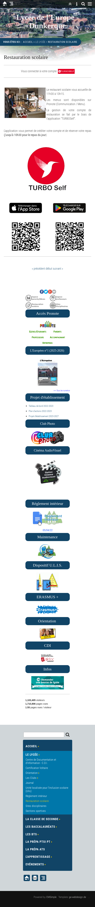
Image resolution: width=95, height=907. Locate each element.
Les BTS (31, 834)
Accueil (28, 41)
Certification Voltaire (37, 768)
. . (89, 897)
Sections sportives (36, 811)
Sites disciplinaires (36, 806)
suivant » (58, 268)
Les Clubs (31, 777)
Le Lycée (40, 41)
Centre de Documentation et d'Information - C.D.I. (41, 761)
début (49, 268)
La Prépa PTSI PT (38, 841)
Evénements (35, 864)
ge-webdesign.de (77, 897)
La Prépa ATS (35, 849)
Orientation (32, 773)
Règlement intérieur (36, 796)
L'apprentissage (38, 856)
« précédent (38, 268)
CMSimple (51, 897)
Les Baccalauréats (40, 826)
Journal (30, 782)
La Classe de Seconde (42, 819)
